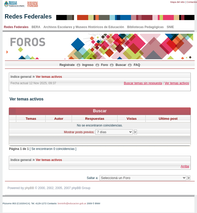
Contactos (191, 2)
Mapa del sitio (177, 2)
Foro (104, 65)
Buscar (121, 65)
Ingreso (87, 65)
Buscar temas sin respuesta (143, 83)
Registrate (67, 65)
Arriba (185, 166)
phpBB (29, 188)
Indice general (21, 77)
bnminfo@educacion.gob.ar (72, 203)
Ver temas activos (49, 77)
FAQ (137, 65)
